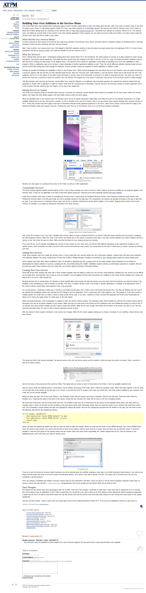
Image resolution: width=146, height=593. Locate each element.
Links (25, 10)
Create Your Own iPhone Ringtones (35, 514)
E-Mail (17, 28)
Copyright (24, 589)
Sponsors (16, 24)
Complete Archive (31, 527)
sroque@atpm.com (42, 19)
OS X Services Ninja (110, 257)
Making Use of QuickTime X (33, 522)
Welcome (16, 26)
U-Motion (16, 59)
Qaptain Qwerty (14, 47)
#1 (57, 540)
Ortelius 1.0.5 (15, 57)
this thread (53, 490)
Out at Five (15, 45)
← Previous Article (14, 15)
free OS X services (86, 261)
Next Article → (18, 15)
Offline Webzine (14, 71)
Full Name (25, 553)
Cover (17, 22)
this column (61, 26)
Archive (10, 10)
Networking (32, 10)
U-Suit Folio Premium (12, 61)
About (4, 10)
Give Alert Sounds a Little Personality (35, 512)
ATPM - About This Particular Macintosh (10, 5)
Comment (47, 561)
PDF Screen (15, 75)
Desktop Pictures (18, 10)
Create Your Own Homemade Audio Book (36, 516)
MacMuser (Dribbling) (12, 34)
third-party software (115, 193)
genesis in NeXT (44, 50)
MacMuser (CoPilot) (13, 32)
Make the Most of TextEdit (33, 519)
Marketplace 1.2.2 (13, 55)
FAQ (17, 64)
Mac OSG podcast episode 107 (83, 31)
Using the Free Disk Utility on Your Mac (36, 521)
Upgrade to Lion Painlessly (33, 517)
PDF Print (16, 73)
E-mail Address (33, 557)
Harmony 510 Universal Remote (12, 52)
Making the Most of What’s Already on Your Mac (38, 524)
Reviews (38, 10)
